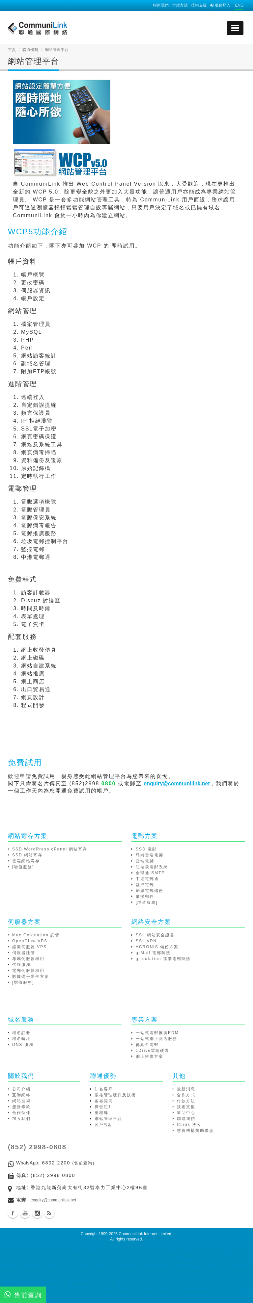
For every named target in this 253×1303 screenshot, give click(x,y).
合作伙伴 (21, 1112)
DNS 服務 (23, 1044)
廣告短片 (104, 1107)
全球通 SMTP (150, 873)
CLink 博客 (189, 1124)
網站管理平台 (108, 1118)
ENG (239, 5)
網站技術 (21, 1101)
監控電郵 (145, 884)
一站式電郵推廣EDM (157, 1032)
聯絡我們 (161, 5)
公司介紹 (21, 1089)
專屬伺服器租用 (28, 958)
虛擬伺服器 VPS (29, 947)
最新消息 (186, 1089)
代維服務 (21, 964)
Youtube (25, 1213)
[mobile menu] (235, 28)
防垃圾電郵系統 (152, 867)
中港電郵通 (147, 878)
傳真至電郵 (147, 1044)
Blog (49, 1213)
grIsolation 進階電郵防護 (163, 958)
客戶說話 (104, 1124)
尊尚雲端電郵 (149, 855)
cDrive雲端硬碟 (152, 1050)
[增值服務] (23, 867)
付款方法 (180, 5)
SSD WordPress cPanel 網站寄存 (50, 849)
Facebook (13, 1213)
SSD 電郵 (146, 849)
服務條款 (21, 1107)
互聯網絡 (21, 1095)
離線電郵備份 (149, 890)
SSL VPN (146, 941)
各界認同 (104, 1101)
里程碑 (101, 1112)
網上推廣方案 (149, 1056)
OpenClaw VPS (29, 941)
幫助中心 (186, 1112)
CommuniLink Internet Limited (145, 1234)
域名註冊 (21, 1032)
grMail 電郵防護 (153, 953)
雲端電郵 (145, 861)
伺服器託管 (23, 953)
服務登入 (220, 5)
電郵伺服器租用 (28, 970)
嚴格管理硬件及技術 (115, 1095)
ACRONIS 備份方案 (157, 947)
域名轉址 (21, 1038)
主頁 (12, 49)
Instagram (37, 1213)
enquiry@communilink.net (53, 1200)
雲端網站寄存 (26, 861)
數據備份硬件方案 (30, 976)
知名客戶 (104, 1089)
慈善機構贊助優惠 (195, 1130)
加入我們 (21, 1118)
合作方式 (186, 1095)
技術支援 (199, 5)
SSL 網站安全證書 (155, 935)
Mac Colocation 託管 (36, 935)
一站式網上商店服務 (156, 1038)
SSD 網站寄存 (27, 855)
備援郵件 (145, 896)
